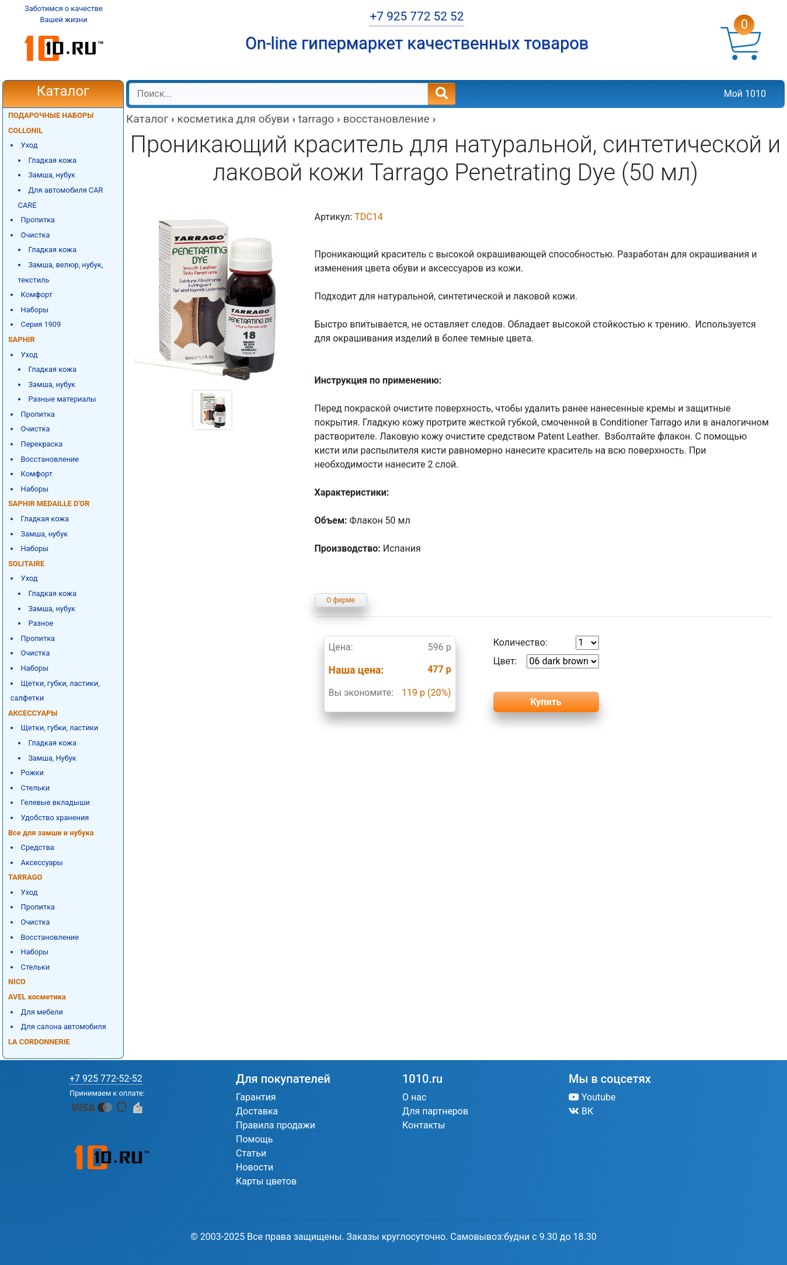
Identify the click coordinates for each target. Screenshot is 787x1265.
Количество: (546, 643)
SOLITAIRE (26, 563)
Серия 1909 (41, 324)
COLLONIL (25, 130)
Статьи (251, 1153)
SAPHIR (21, 339)
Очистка (35, 235)
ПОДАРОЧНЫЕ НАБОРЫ (50, 115)
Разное (40, 623)
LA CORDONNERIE (39, 1041)
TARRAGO (25, 877)
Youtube (592, 1097)
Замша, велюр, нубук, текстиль (60, 272)
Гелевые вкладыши (55, 802)
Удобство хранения (55, 817)
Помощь (254, 1139)
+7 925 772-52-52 (105, 1078)
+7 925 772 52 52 (417, 16)
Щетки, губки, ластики (60, 727)
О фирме (340, 600)
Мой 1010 (745, 93)
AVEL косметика (37, 996)
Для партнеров (435, 1111)
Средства (37, 847)
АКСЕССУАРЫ (32, 713)
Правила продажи (275, 1125)
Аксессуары (42, 862)
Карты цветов (266, 1181)
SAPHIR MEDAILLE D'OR (48, 503)
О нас (414, 1097)
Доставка (257, 1111)
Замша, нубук (51, 174)
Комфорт (37, 294)
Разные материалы (62, 399)
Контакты (423, 1125)
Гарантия (256, 1097)
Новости (254, 1167)
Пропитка (38, 219)
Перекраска (42, 444)
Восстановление (50, 459)
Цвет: (546, 661)
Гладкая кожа (52, 160)
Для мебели (42, 1012)
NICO (17, 981)
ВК (581, 1111)
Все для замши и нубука (51, 832)
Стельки (35, 787)
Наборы (35, 309)
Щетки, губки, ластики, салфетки (55, 691)
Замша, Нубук (52, 758)
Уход (29, 145)
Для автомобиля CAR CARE (60, 198)
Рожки (32, 772)
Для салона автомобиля (63, 1026)
